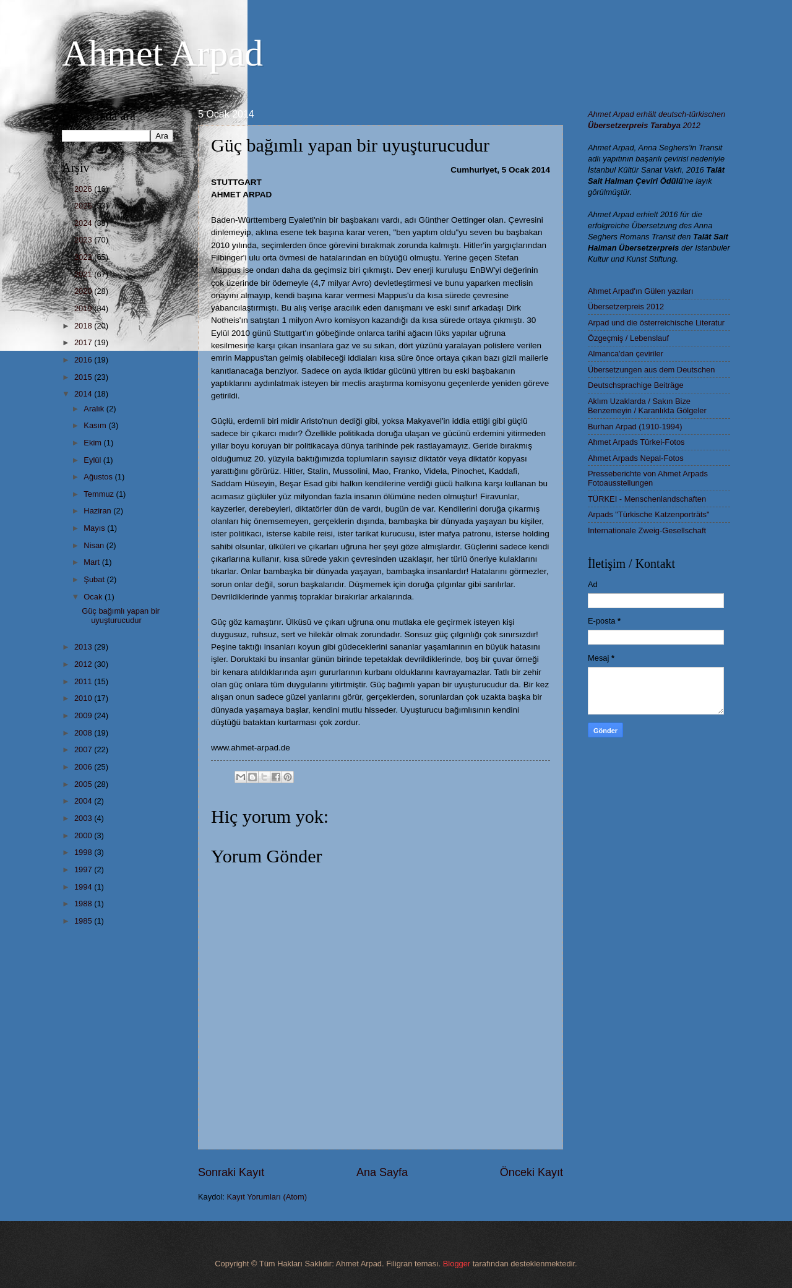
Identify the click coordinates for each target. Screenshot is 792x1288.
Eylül (93, 460)
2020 (84, 291)
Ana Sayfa (382, 1172)
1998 (84, 852)
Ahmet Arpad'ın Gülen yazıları (641, 291)
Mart (92, 562)
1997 (84, 869)
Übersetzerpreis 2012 (626, 306)
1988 (84, 903)
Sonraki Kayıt (231, 1172)
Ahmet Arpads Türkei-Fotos (636, 442)
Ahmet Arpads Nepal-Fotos (636, 458)
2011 (84, 681)
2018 (84, 325)
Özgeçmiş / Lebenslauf (628, 338)
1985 (84, 920)
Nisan (95, 545)
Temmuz (100, 494)
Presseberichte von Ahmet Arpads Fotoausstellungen (648, 478)
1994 (84, 886)
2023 (84, 239)
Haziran (98, 510)
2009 (84, 715)
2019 (84, 308)
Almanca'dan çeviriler (625, 353)
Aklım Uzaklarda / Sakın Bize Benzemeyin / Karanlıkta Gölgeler (647, 406)
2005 (84, 784)
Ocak (94, 596)
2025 (84, 205)
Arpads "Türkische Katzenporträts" (649, 514)
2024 (84, 223)
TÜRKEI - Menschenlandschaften (647, 499)
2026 (84, 189)
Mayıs (95, 528)
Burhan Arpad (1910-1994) (635, 426)
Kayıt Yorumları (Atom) (267, 1196)
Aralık (95, 408)
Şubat (95, 579)
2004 (84, 800)
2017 (84, 342)
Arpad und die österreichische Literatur (656, 322)
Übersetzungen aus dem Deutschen (651, 369)
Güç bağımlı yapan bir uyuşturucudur (121, 615)
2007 (84, 749)
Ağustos (99, 476)
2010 (84, 698)
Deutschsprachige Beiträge (636, 385)
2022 (84, 257)
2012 (84, 664)
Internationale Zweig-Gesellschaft (647, 530)
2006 (84, 766)
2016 (84, 359)
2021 (84, 274)
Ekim (93, 442)
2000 (84, 835)
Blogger (456, 1263)
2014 (84, 393)
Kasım (96, 425)
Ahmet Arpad (162, 53)
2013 (84, 646)
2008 (84, 732)
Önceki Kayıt (531, 1172)
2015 (84, 377)
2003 (84, 818)
